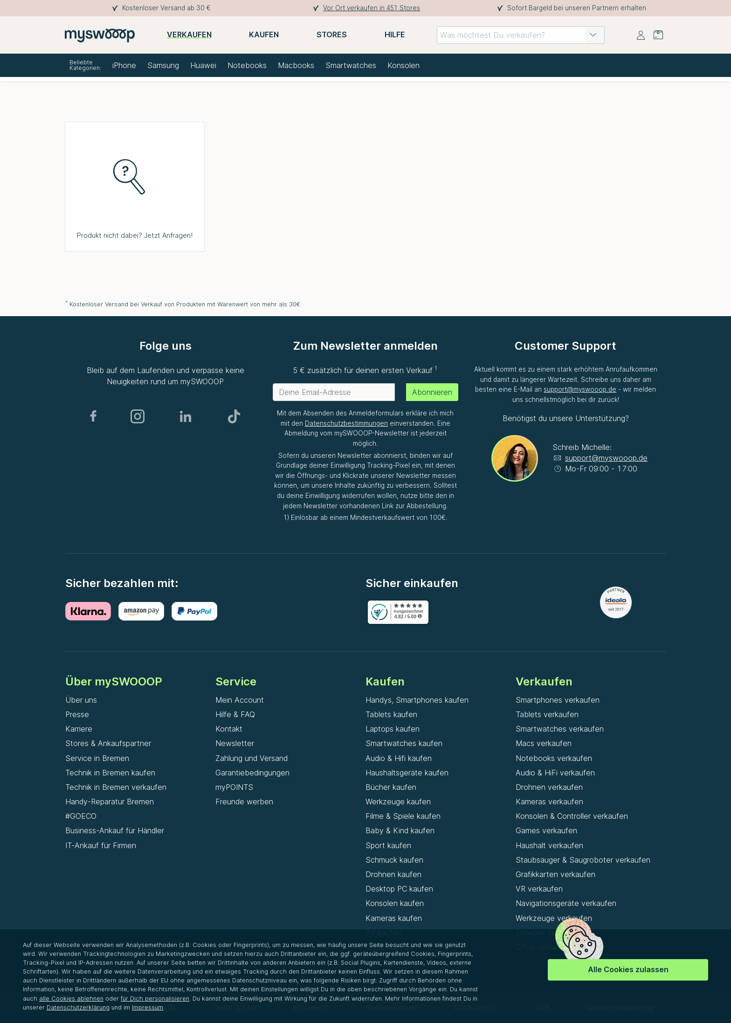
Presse (77, 714)
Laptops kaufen (393, 728)
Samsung (163, 65)
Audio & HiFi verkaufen (555, 772)
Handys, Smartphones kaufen (417, 700)
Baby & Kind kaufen (400, 830)
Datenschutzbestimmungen (346, 423)
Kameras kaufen (394, 918)
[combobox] (520, 35)
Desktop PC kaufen (399, 888)
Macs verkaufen (544, 743)
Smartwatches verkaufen (560, 728)
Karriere (78, 728)
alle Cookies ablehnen (71, 998)
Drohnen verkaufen (549, 787)
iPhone (124, 65)
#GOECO (81, 816)
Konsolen (403, 65)
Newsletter (234, 743)
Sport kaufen (388, 845)
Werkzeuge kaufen (398, 801)
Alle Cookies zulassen (628, 969)
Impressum (147, 1007)
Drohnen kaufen (393, 874)
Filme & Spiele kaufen (403, 816)
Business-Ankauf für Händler (114, 830)
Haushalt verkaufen (549, 845)
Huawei (203, 65)
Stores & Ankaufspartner (108, 743)
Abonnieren (432, 392)
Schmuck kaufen (394, 859)
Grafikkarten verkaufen (555, 874)
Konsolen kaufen (395, 903)
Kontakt (228, 728)
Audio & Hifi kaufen (399, 758)
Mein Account (239, 700)
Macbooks (296, 65)
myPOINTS (234, 787)
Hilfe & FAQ (235, 714)
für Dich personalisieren (155, 998)
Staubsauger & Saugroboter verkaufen (583, 859)
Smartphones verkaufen (558, 700)
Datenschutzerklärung (78, 1007)
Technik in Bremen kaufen (110, 772)
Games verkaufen (546, 830)
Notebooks (247, 65)
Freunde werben (244, 801)
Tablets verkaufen (547, 714)
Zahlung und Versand (251, 758)
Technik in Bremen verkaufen (115, 787)
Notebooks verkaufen (554, 758)
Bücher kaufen (391, 787)
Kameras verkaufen (549, 801)
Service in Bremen (97, 758)
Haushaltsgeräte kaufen (407, 772)
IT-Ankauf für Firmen (100, 845)
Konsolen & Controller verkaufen (572, 816)
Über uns (81, 700)
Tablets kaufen (391, 714)
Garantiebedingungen (252, 772)
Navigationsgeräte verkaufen (566, 903)
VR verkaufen (539, 888)
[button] (593, 35)
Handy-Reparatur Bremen (109, 801)
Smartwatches (350, 65)
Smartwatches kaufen (404, 743)
